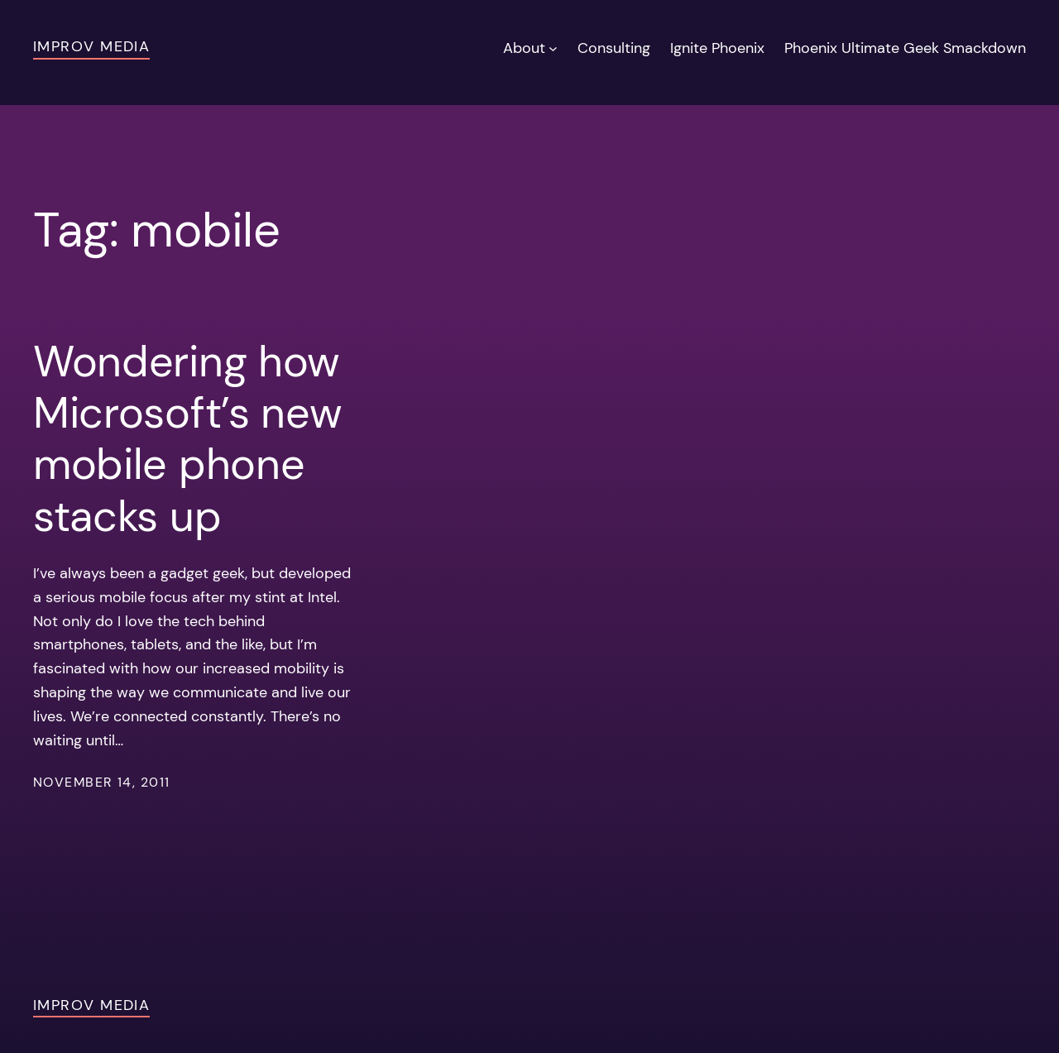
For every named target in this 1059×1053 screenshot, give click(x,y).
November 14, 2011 (101, 782)
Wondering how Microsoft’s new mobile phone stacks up (187, 439)
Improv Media (91, 46)
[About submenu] (553, 48)
